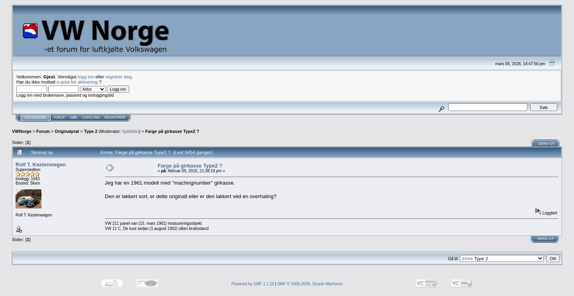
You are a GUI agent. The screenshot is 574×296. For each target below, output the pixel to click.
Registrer (115, 117)
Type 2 (91, 131)
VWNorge (21, 131)
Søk (73, 117)
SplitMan (130, 131)
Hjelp (59, 117)
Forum (43, 131)
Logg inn (91, 117)
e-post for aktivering (77, 81)
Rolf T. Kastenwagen (41, 164)
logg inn (86, 76)
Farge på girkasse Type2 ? (172, 131)
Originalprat (67, 131)
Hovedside (35, 117)
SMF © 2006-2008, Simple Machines (310, 284)
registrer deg (119, 76)
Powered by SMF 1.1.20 (253, 284)
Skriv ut (546, 144)
